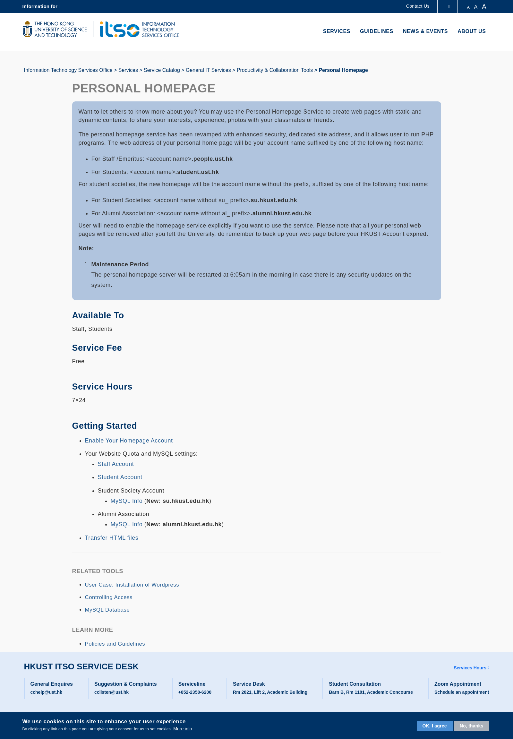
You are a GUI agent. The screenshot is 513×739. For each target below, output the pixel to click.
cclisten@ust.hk (111, 692)
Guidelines (376, 31)
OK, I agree (435, 725)
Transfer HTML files (112, 538)
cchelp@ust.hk (46, 692)
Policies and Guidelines (115, 644)
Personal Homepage (343, 70)
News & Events (425, 31)
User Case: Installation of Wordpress (132, 585)
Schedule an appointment (461, 692)
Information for (40, 6)
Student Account (120, 477)
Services (336, 31)
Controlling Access (109, 597)
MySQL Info (127, 501)
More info (182, 728)
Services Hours (470, 667)
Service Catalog (162, 70)
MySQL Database (107, 610)
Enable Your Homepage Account (129, 440)
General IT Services (208, 70)
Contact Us (418, 6)
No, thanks (471, 725)
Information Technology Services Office (68, 70)
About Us (471, 31)
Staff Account (116, 464)
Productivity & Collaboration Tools (275, 70)
